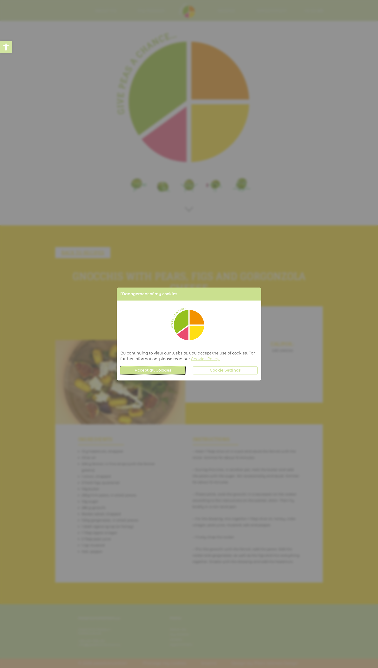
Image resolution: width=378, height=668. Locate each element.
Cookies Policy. (205, 359)
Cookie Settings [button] (225, 370)
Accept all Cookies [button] (153, 370)
